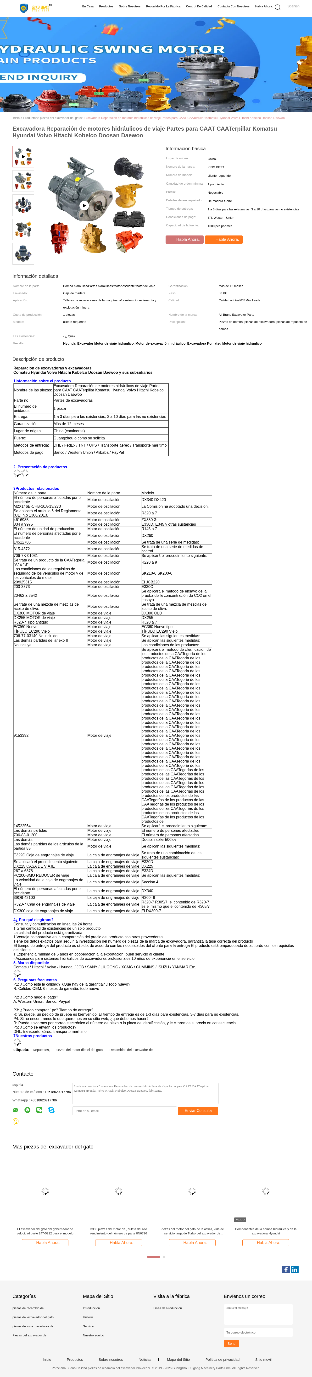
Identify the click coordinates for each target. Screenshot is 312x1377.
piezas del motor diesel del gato (79, 1050)
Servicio (88, 1326)
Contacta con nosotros (233, 6)
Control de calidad (199, 6)
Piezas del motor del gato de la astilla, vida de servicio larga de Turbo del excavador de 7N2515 (192, 1231)
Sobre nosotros (129, 6)
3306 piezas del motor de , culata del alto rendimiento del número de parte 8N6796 (118, 1231)
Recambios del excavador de (131, 1050)
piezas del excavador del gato (33, 1317)
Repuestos (41, 1050)
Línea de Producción (167, 1308)
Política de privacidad (223, 1359)
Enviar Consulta (198, 1111)
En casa (88, 6)
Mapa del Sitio (178, 1359)
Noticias (145, 1359)
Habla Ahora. (264, 6)
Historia (88, 1317)
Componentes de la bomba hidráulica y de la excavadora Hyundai (265, 1231)
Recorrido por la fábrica (163, 6)
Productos (106, 6)
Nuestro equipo (93, 1335)
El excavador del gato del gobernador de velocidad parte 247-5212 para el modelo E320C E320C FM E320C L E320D (45, 1231)
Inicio (47, 1359)
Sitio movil (263, 1359)
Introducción (91, 1308)
